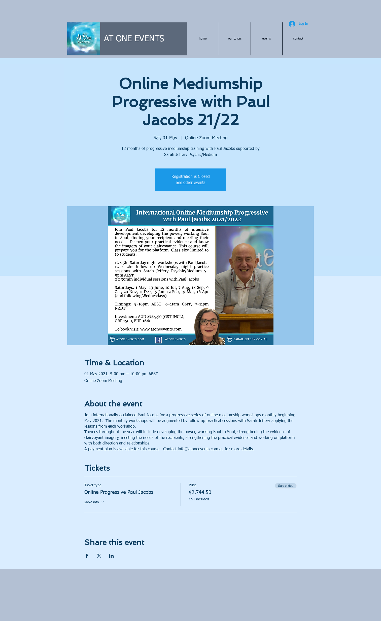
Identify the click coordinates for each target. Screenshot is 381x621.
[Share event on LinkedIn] (111, 556)
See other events (190, 183)
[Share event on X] (99, 556)
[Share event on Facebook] (86, 556)
